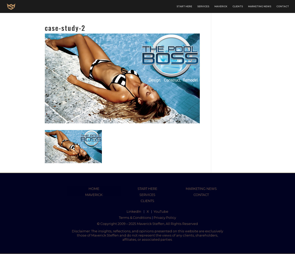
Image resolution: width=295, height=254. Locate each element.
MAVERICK (220, 6)
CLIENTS (237, 6)
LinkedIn (134, 211)
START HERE (184, 6)
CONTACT (282, 6)
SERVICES (203, 6)
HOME (94, 189)
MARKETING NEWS (259, 6)
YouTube (161, 211)
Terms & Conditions (135, 218)
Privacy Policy (165, 218)
